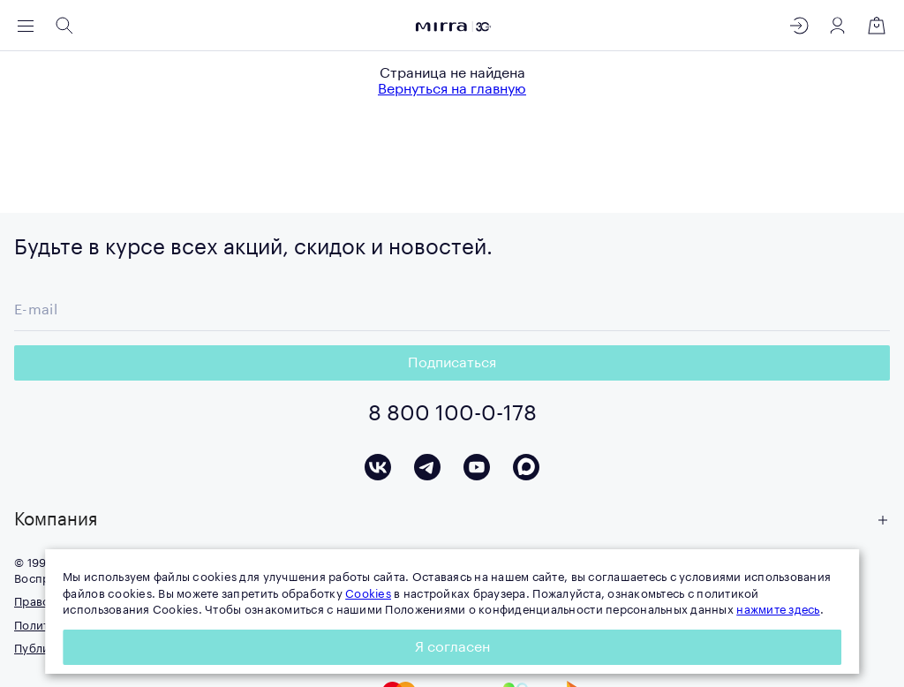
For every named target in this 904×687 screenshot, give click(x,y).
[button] (452, 520)
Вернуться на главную (452, 89)
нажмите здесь (777, 609)
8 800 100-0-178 (452, 413)
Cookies (368, 594)
